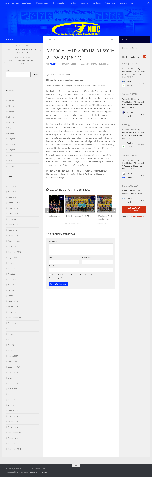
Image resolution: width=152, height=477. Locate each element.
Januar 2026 (12, 197)
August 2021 (13, 389)
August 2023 (13, 257)
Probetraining (110, 3)
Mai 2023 (11, 274)
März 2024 (12, 219)
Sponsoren (85, 3)
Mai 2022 (11, 340)
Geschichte (97, 3)
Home (6, 3)
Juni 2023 (11, 268)
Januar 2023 (12, 296)
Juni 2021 (11, 400)
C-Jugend (11, 139)
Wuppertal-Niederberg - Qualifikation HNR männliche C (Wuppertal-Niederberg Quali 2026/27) (133, 72)
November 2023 (14, 241)
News (10, 161)
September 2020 (14, 433)
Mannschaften (42, 3)
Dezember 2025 (14, 203)
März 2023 (12, 285)
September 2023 (14, 252)
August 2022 (13, 323)
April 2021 (12, 405)
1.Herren (50, 39)
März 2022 (12, 350)
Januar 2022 (12, 361)
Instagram (123, 3)
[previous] (47, 210)
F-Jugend (11, 155)
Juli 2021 (11, 394)
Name (51, 257)
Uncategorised (13, 166)
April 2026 (12, 186)
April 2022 (12, 345)
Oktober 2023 (13, 247)
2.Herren (11, 117)
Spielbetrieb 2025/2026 (21, 3)
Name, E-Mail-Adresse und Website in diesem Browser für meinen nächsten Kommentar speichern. (77, 276)
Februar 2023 (13, 290)
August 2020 (13, 438)
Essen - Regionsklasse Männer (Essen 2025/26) (132, 192)
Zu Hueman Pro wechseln (38, 472)
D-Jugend (11, 144)
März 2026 (12, 192)
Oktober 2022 (13, 312)
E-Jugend (11, 150)
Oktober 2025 (13, 214)
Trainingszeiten (59, 3)
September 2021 (14, 383)
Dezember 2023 (14, 236)
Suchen (8, 71)
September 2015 (14, 449)
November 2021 (14, 372)
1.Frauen (11, 100)
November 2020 (14, 422)
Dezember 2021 (14, 367)
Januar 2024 (12, 230)
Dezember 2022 (14, 301)
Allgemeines (12, 133)
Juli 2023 (11, 263)
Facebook (133, 3)
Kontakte (73, 3)
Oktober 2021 (13, 378)
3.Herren (11, 122)
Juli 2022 (11, 329)
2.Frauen (11, 111)
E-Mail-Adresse (88, 257)
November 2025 (14, 208)
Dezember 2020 (14, 416)
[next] (114, 210)
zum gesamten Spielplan (134, 209)
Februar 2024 (13, 225)
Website (52, 266)
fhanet (52, 64)
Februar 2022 (13, 356)
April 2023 (12, 279)
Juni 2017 (11, 444)
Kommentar (53, 241)
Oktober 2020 (13, 427)
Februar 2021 (13, 411)
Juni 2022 (11, 334)
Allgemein (12, 128)
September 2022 (14, 318)
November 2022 (14, 307)
